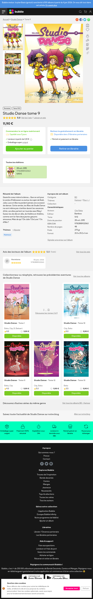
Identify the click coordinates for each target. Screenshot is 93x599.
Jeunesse (46, 487)
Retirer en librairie (68, 148)
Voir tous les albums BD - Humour (76, 403)
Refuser (86, 588)
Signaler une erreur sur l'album (60, 240)
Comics (46, 481)
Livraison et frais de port (46, 549)
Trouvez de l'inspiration (46, 474)
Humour (78, 200)
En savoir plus (51, 5)
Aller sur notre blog (82, 414)
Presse (46, 456)
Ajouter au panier (24, 148)
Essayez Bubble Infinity (46, 514)
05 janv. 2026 (39, 260)
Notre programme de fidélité (46, 517)
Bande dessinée (46, 478)
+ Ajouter (16, 230)
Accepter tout (72, 588)
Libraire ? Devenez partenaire (46, 532)
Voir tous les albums (81, 276)
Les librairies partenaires (46, 535)
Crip (76, 210)
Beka (80, 210)
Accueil (6, 19)
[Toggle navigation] (3, 11)
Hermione (15, 259)
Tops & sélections (46, 494)
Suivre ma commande (46, 552)
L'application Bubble (46, 511)
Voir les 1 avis (26, 118)
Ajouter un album (46, 521)
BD (76, 197)
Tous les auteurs (47, 500)
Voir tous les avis (83, 252)
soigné (25, 142)
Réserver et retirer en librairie (46, 558)
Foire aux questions (47, 545)
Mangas (46, 484)
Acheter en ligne (47, 555)
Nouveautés (46, 491)
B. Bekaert (18, 328)
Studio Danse (16, 19)
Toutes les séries (46, 497)
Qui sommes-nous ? (46, 452)
